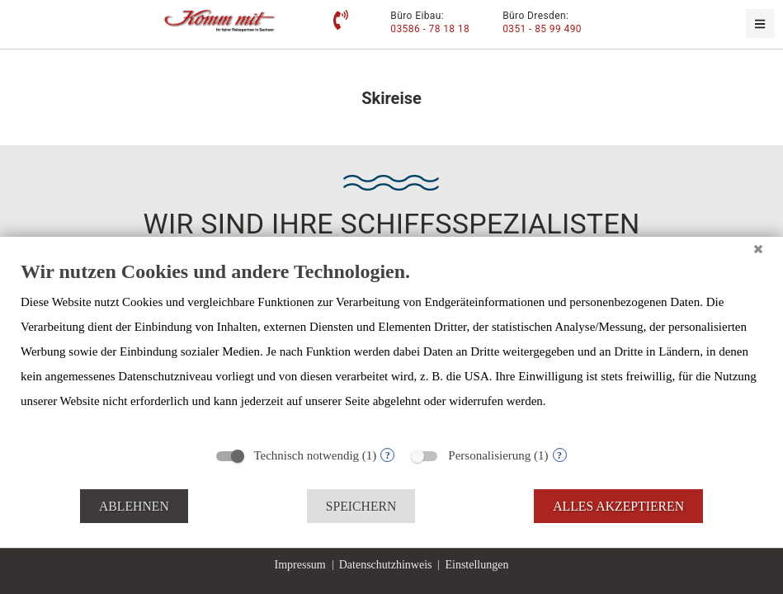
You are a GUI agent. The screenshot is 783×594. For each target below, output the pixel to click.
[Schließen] (758, 249)
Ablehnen (134, 506)
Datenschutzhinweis (385, 565)
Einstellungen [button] (476, 565)
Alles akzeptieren (618, 506)
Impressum (300, 565)
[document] (391, 348)
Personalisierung (489, 455)
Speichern (361, 506)
